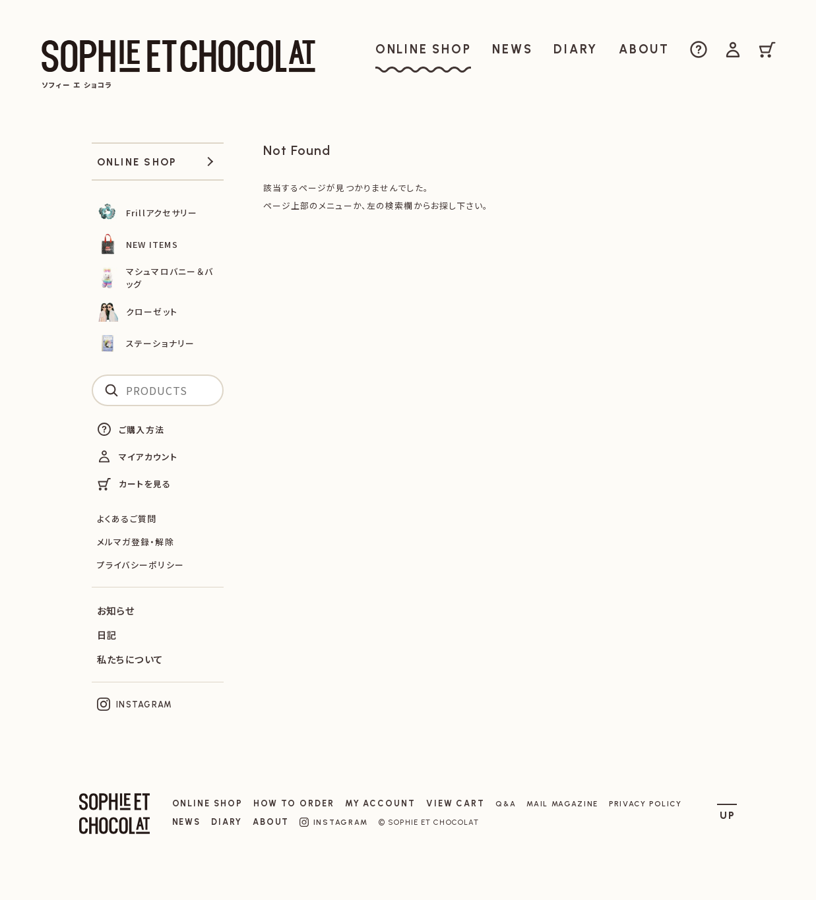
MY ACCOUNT (380, 803)
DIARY (226, 822)
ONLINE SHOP (207, 803)
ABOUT (271, 822)
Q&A (505, 803)
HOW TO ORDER (293, 803)
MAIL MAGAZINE (562, 803)
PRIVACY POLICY (645, 803)
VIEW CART (455, 803)
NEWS (186, 822)
